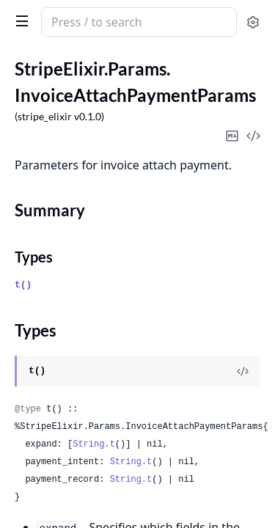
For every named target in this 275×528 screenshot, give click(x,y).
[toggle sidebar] (19, 20)
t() (23, 284)
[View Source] (242, 371)
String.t (94, 444)
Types (34, 256)
